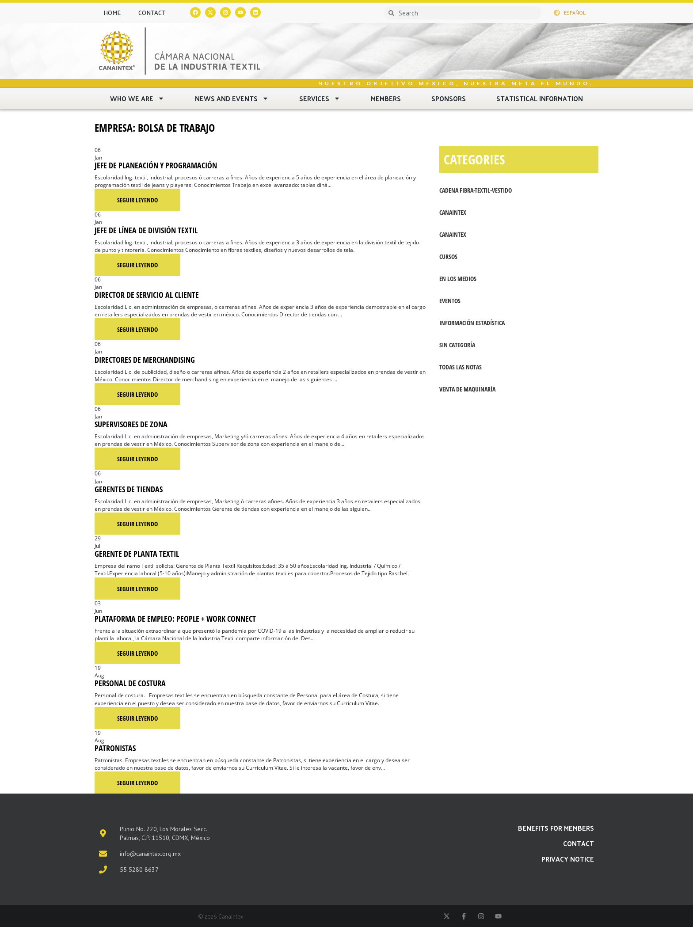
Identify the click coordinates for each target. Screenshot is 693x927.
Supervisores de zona (131, 424)
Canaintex (452, 234)
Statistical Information (539, 98)
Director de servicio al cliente (147, 294)
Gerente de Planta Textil (137, 553)
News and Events (232, 98)
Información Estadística (472, 323)
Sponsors (448, 98)
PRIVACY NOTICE (567, 859)
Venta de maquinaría (467, 389)
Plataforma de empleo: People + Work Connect (175, 618)
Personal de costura (130, 683)
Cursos (448, 256)
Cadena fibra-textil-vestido (475, 190)
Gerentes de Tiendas (129, 489)
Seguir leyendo (137, 200)
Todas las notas (460, 367)
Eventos (450, 300)
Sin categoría (457, 345)
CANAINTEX (452, 212)
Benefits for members (556, 828)
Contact (151, 12)
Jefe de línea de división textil (146, 230)
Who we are (137, 98)
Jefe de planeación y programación (156, 165)
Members (386, 98)
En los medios (457, 278)
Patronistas (115, 748)
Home (112, 12)
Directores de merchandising (145, 359)
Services (319, 98)
